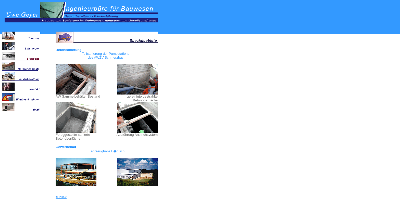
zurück (61, 197)
